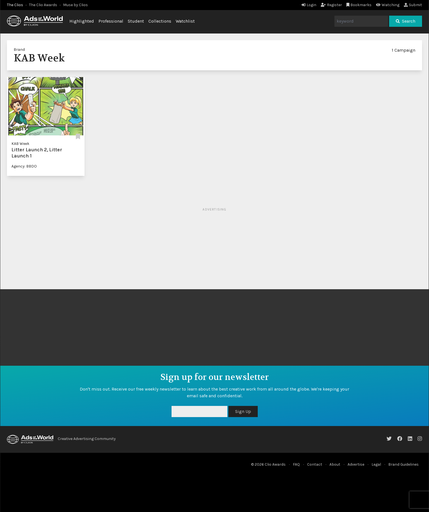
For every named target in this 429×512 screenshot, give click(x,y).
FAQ (296, 464)
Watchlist (185, 21)
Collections (159, 21)
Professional (110, 21)
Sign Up (243, 411)
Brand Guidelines (403, 464)
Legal (376, 464)
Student (136, 21)
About (334, 464)
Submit (413, 5)
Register (331, 5)
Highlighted (81, 21)
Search (405, 21)
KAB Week (20, 143)
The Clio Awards (43, 5)
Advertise (356, 464)
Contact (314, 464)
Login (309, 5)
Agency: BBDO (24, 166)
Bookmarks (359, 5)
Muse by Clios (75, 5)
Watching (387, 5)
